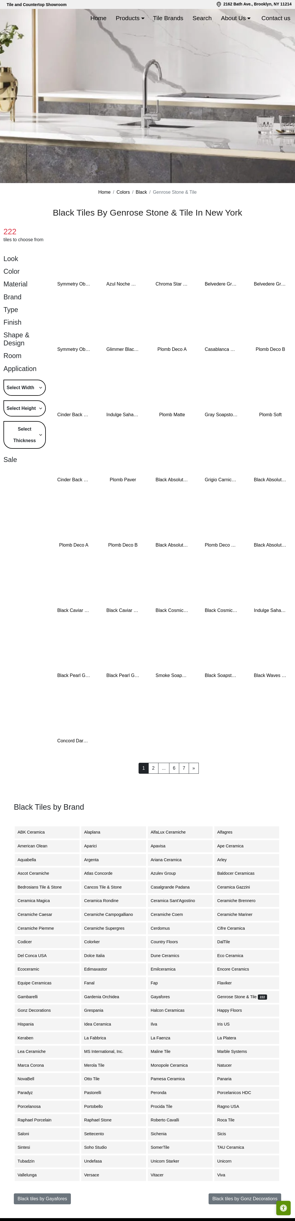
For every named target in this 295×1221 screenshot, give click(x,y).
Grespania (98, 1037)
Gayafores (164, 1024)
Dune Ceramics (168, 982)
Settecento (98, 1161)
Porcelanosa (33, 1133)
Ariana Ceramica (169, 887)
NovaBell (30, 1106)
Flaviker (228, 1010)
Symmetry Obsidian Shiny (73, 376)
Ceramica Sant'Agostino (177, 928)
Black (141, 219)
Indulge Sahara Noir (122, 441)
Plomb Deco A (172, 376)
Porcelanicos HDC (238, 1119)
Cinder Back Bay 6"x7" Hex (73, 507)
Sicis (226, 1161)
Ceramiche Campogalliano (112, 941)
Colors (123, 219)
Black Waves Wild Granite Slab (270, 702)
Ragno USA (232, 1133)
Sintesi (28, 1174)
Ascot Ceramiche (37, 900)
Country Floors (169, 969)
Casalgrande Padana (174, 914)
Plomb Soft (270, 441)
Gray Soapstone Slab (221, 441)
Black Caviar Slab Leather (122, 637)
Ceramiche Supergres (108, 955)
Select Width (20, 414)
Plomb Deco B (270, 376)
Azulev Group (167, 900)
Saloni (28, 1161)
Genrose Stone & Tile (242, 1024)
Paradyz (29, 1119)
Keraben (30, 1065)
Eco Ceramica (234, 982)
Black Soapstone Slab (221, 702)
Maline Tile (165, 1079)
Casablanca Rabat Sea (221, 376)
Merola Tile (98, 1092)
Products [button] (128, 18)
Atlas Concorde (102, 900)
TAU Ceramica (235, 1174)
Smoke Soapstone (172, 702)
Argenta (95, 887)
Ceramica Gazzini (238, 914)
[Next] (194, 795)
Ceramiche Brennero (239, 928)
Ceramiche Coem (171, 941)
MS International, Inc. (108, 1079)
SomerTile (165, 1174)
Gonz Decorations (38, 1037)
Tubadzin (29, 1188)
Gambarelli (31, 1024)
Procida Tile (166, 1133)
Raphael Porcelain (39, 1147)
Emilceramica (167, 996)
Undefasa (97, 1188)
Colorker (96, 969)
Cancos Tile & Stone (107, 914)
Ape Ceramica (235, 873)
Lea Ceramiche (36, 1079)
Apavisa (162, 873)
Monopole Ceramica (173, 1092)
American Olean (37, 873)
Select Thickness (24, 462)
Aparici (94, 873)
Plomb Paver (123, 507)
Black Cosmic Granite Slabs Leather (172, 637)
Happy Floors (234, 1037)
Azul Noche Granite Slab (122, 311)
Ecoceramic (33, 996)
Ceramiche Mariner (239, 941)
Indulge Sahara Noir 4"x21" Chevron (270, 637)
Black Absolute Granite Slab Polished (270, 507)
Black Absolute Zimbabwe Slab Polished (270, 572)
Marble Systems (237, 1079)
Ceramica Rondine (105, 928)
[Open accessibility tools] (283, 1208)
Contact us (276, 18)
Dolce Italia (97, 982)
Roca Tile (230, 1147)
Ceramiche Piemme (40, 955)
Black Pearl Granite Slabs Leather (73, 702)
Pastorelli (97, 1119)
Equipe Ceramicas (39, 1010)
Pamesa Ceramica (172, 1106)
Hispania (29, 1051)
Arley (227, 887)
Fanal (93, 1010)
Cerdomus (164, 955)
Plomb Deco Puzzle (221, 572)
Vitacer (161, 1202)
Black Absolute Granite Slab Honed (172, 507)
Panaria (228, 1106)
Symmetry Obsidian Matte (73, 311)
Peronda (163, 1119)
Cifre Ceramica (234, 955)
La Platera (230, 1065)
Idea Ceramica (101, 1051)
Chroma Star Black (172, 311)
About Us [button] (233, 18)
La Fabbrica (99, 1065)
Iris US (227, 1051)
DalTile (228, 969)
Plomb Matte (172, 441)
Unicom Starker (169, 1188)
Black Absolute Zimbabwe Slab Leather (172, 572)
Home (98, 18)
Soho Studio (100, 1174)
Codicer (29, 969)
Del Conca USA (36, 982)
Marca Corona (35, 1092)
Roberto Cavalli (168, 1147)
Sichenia (163, 1161)
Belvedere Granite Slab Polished (221, 311)
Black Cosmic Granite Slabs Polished (221, 637)
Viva (224, 1202)
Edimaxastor (100, 996)
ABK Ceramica (35, 859)
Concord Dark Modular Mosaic (73, 768)
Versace (96, 1202)
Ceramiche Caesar (39, 941)
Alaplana (95, 859)
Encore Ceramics (237, 996)
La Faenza (164, 1065)
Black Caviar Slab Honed (73, 637)
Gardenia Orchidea (106, 1024)
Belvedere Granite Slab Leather (270, 311)
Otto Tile (96, 1106)
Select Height (21, 435)
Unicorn (228, 1188)
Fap (159, 1010)
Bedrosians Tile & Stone (44, 914)
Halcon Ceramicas (172, 1037)
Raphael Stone (102, 1147)
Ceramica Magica (38, 928)
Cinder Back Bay (73, 441)
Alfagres (228, 859)
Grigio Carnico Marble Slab (221, 507)
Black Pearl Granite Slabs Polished (122, 702)
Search (202, 18)
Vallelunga (31, 1202)
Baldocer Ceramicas (240, 900)
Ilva (157, 1051)
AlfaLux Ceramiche (172, 859)
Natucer (228, 1092)
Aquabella (31, 887)
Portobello (97, 1133)
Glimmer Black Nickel (122, 376)
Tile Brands (168, 18)
